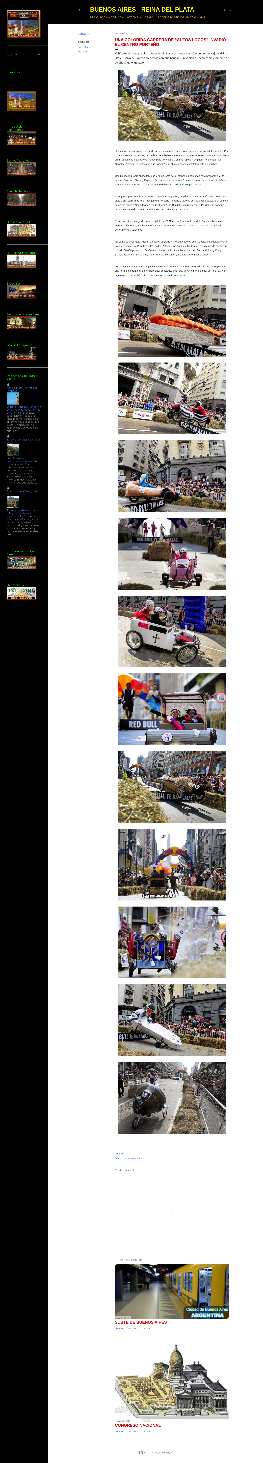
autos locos (84, 47)
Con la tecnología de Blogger (155, 1453)
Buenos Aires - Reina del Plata (142, 9)
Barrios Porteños (171, 17)
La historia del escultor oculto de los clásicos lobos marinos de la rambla (24, 409)
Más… (203, 17)
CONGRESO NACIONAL (138, 1425)
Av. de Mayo (148, 17)
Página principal (112, 17)
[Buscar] (227, 10)
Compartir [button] (84, 33)
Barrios (192, 17)
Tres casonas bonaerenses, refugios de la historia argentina (22, 513)
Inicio (94, 17)
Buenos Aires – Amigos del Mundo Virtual (22, 493)
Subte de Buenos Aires (141, 1322)
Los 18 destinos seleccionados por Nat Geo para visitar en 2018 (22, 461)
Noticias (132, 17)
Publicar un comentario (139, 1328)
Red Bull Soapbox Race (187, 184)
